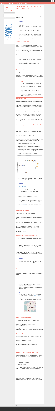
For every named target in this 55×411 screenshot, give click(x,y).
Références (31, 405)
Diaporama (36, 405)
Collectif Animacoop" (45, 409)
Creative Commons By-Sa (32, 409)
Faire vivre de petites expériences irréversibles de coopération (9, 27)
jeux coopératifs (23, 204)
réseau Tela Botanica (22, 186)
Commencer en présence (10, 23)
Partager (40, 405)
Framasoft (22, 120)
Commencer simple (9, 24)
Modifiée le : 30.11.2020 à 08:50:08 (23, 405)
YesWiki (29, 408)
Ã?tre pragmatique (9, 25)
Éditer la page (15, 405)
